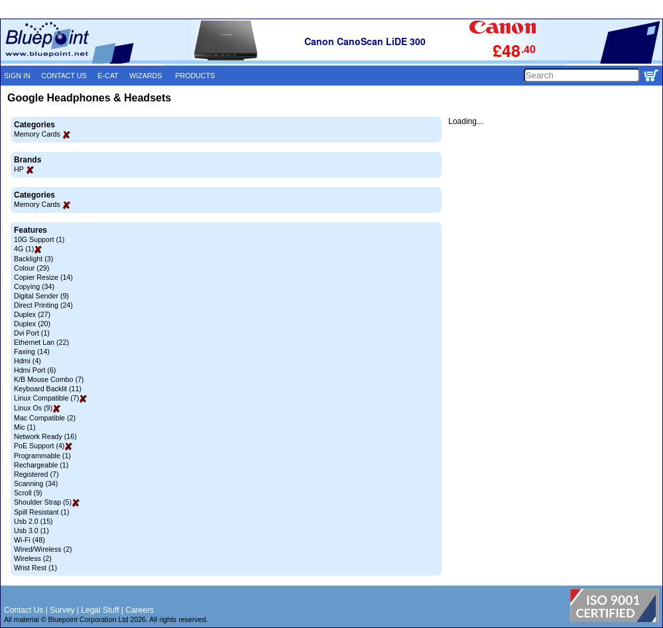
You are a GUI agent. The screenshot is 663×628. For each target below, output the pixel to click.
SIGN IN (17, 76)
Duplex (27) (32, 314)
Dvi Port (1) (32, 333)
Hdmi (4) (27, 361)
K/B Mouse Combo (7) (49, 379)
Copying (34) (34, 286)
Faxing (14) (32, 351)
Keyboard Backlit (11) (48, 389)
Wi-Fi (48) (29, 540)
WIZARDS (145, 76)
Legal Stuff (100, 610)
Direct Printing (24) (43, 305)
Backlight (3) (33, 259)
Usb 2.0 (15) (33, 521)
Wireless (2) (33, 558)
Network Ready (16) (45, 436)
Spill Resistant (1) (42, 512)
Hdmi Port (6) (35, 370)
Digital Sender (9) (41, 296)
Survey (62, 610)
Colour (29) (31, 268)
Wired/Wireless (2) (43, 549)
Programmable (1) (42, 456)
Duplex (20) (32, 324)
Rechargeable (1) (41, 465)
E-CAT (107, 76)
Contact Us (23, 610)
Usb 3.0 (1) (31, 530)
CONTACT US (63, 76)
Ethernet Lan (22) (41, 342)
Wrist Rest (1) (35, 568)
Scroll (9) (28, 493)
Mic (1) (25, 427)
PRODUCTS (195, 76)
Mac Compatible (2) (45, 418)
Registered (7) (36, 474)
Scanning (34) (36, 483)
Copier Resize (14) (43, 277)
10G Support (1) (39, 239)
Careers (139, 610)
